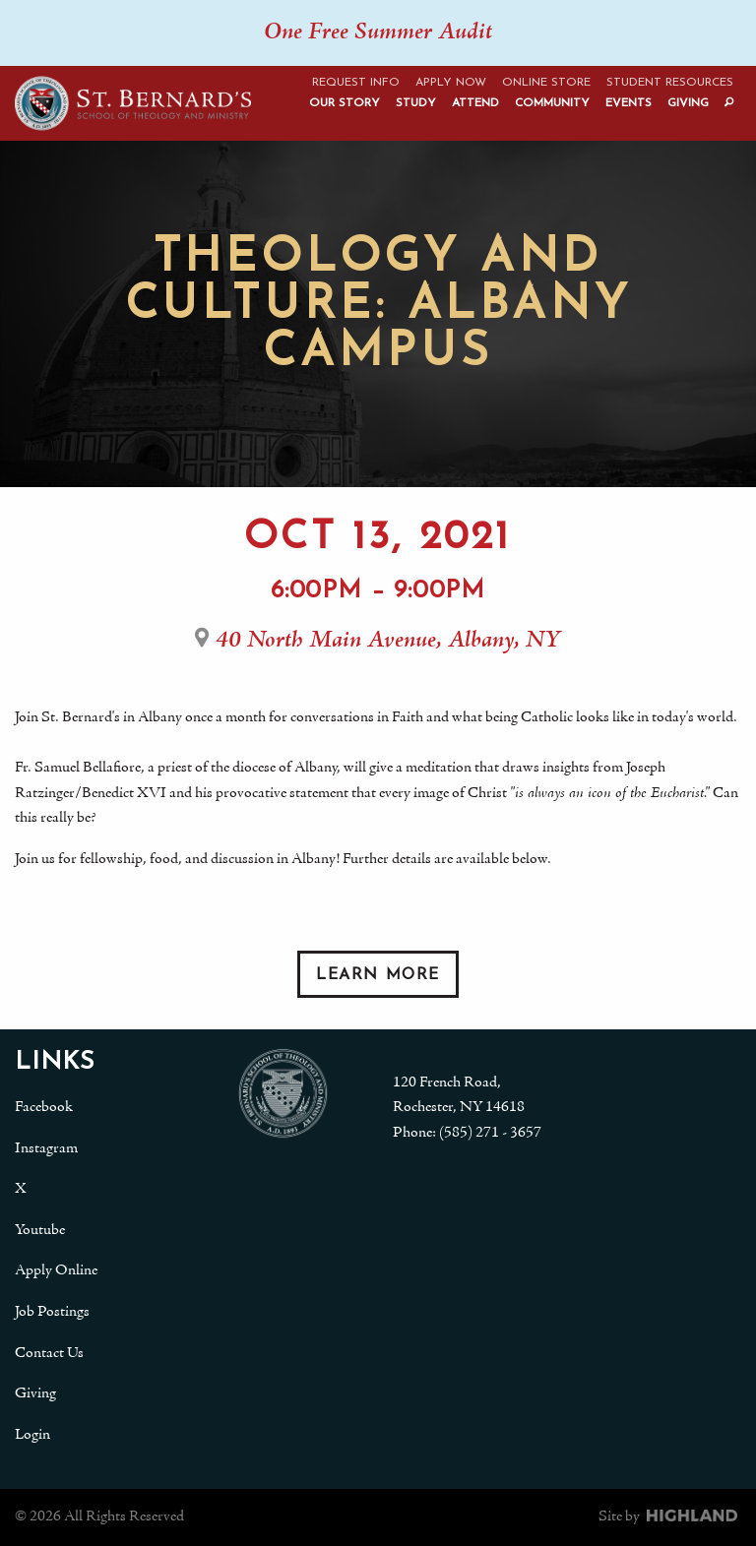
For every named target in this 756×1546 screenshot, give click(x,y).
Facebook (44, 1107)
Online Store (546, 83)
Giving (688, 103)
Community (552, 103)
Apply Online (56, 1270)
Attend (475, 103)
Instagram (46, 1148)
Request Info (356, 83)
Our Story (344, 103)
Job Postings (52, 1312)
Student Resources (669, 83)
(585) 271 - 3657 (490, 1133)
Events (628, 103)
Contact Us (49, 1353)
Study (416, 103)
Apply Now (450, 83)
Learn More (378, 975)
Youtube (40, 1230)
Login (32, 1435)
